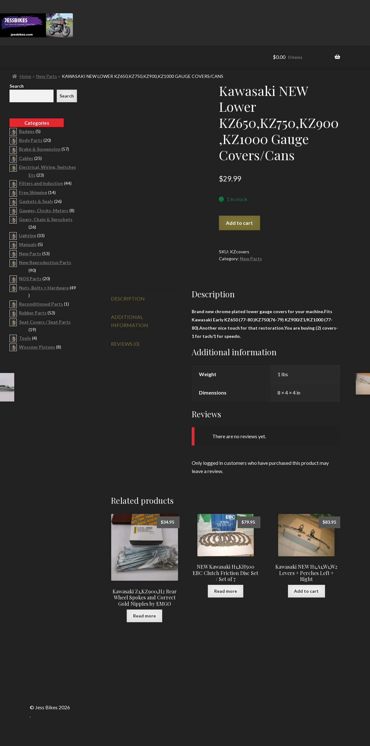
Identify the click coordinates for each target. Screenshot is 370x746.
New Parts (46, 76)
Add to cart (239, 223)
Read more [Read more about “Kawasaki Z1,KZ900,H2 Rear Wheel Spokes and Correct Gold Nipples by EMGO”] (144, 615)
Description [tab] (128, 298)
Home (25, 76)
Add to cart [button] (306, 591)
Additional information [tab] (129, 321)
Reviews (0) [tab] (125, 344)
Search (17, 86)
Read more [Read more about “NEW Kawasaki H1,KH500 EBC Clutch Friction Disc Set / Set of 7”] (225, 591)
